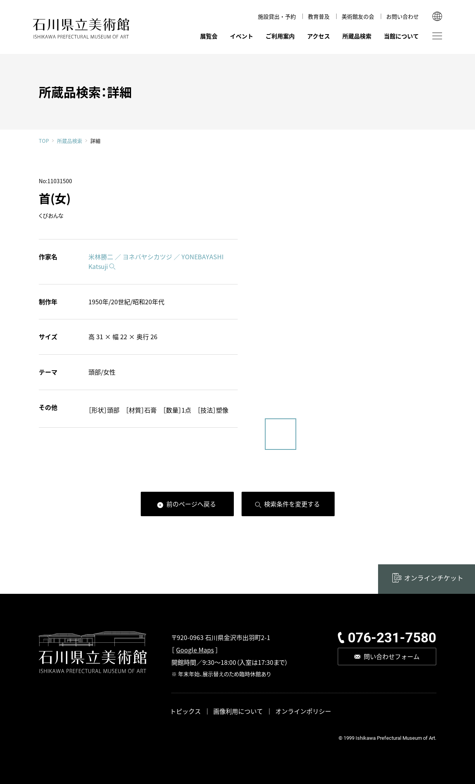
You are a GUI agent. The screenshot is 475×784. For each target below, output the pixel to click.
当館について (401, 36)
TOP (44, 140)
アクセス (318, 36)
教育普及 (319, 16)
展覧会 (209, 36)
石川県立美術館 (81, 28)
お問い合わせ (402, 16)
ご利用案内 (280, 36)
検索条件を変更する (292, 503)
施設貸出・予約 (277, 16)
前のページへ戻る (191, 503)
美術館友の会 (358, 16)
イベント (241, 36)
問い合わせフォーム (392, 656)
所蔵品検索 (356, 36)
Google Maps (195, 649)
